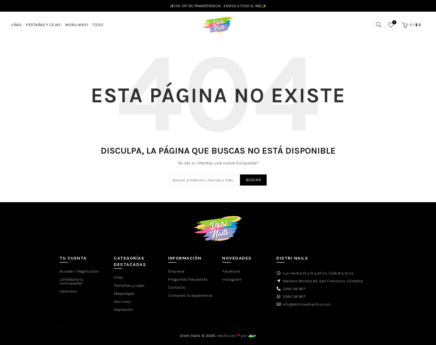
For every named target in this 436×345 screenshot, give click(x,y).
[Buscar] (378, 25)
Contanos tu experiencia (190, 295)
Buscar (253, 179)
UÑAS (16, 24)
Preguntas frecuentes (188, 279)
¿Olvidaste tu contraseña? (71, 281)
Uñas (118, 277)
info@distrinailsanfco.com (307, 304)
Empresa (176, 271)
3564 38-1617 (294, 288)
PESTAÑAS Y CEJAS (43, 24)
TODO (97, 24)
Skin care (122, 301)
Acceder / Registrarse (79, 271)
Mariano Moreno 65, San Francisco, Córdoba (323, 281)
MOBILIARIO (76, 24)
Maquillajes (124, 293)
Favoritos (393, 22)
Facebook (231, 271)
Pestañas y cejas (129, 285)
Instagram (232, 279)
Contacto (176, 287)
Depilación (123, 309)
